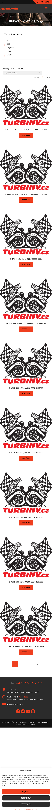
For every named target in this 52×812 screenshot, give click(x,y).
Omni (9, 51)
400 (8, 40)
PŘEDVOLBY (26, 804)
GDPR (31, 722)
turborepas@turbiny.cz (15, 704)
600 (8, 44)
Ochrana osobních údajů (29, 809)
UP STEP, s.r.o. (30, 725)
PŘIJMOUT (26, 792)
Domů (4, 16)
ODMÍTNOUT (26, 798)
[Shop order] (22, 73)
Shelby (9, 55)
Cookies (17, 809)
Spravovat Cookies (42, 722)
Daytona (10, 47)
